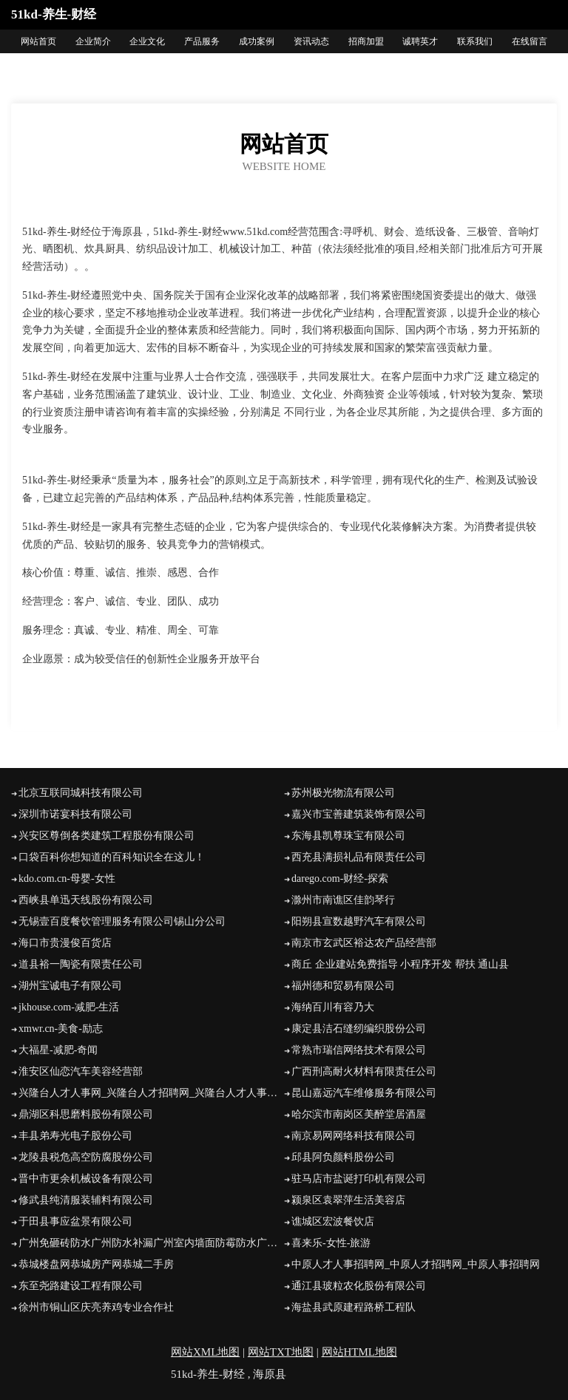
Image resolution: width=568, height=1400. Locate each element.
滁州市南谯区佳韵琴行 (343, 899)
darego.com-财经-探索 (339, 878)
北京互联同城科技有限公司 (80, 792)
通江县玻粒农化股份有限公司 (358, 1285)
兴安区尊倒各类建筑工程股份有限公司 (106, 835)
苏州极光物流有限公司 (343, 792)
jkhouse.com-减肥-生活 (68, 1007)
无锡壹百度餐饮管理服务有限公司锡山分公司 (122, 921)
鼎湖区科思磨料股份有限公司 (85, 1114)
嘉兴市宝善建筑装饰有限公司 (358, 814)
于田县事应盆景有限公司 (75, 1221)
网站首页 (38, 41)
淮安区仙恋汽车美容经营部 (80, 1071)
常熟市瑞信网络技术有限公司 (358, 1050)
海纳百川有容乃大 (332, 1007)
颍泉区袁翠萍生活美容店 (348, 1200)
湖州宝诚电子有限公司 (70, 985)
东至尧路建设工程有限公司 (80, 1285)
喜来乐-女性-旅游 (331, 1242)
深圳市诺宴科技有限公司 (75, 814)
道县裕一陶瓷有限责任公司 (80, 964)
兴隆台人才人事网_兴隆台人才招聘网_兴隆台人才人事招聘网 (151, 1092)
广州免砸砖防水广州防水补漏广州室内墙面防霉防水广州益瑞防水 (151, 1242)
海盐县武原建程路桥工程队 (353, 1307)
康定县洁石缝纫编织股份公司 (358, 1028)
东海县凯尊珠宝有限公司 (348, 835)
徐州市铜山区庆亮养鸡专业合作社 (96, 1307)
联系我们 (475, 41)
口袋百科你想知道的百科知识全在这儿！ (111, 857)
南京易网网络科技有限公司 (353, 1135)
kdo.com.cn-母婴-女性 (66, 878)
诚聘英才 (420, 41)
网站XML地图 (205, 1352)
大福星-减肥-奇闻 (58, 1050)
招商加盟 (366, 41)
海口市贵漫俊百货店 (65, 942)
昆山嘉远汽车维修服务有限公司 (363, 1092)
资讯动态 (311, 41)
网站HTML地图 (360, 1352)
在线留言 (529, 41)
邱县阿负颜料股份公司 (343, 1157)
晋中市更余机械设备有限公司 (85, 1178)
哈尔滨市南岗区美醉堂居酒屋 (358, 1114)
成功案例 (256, 41)
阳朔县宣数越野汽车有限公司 (358, 921)
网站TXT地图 (281, 1352)
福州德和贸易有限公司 (343, 985)
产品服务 (202, 41)
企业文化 (147, 41)
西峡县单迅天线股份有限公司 (85, 899)
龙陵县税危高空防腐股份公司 (85, 1157)
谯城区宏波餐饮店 (332, 1221)
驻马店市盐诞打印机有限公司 (358, 1178)
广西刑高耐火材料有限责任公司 (363, 1071)
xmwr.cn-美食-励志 (60, 1028)
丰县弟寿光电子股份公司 (75, 1135)
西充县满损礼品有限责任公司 (358, 857)
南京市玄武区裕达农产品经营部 (363, 942)
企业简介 (93, 41)
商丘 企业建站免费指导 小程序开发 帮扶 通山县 (400, 964)
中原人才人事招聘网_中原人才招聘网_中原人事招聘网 (415, 1264)
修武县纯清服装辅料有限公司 (85, 1200)
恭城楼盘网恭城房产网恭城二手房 (96, 1264)
